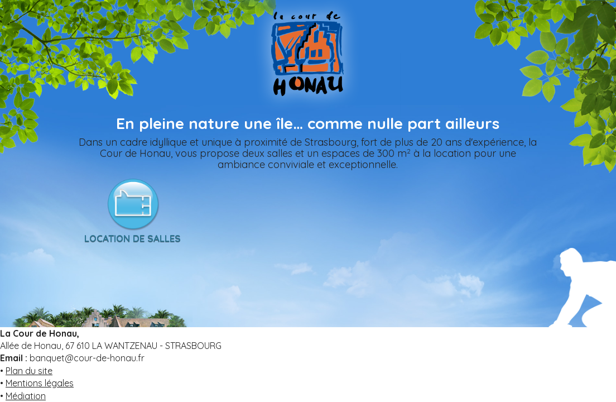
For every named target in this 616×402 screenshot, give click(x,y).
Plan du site (29, 370)
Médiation (26, 395)
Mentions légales (40, 383)
